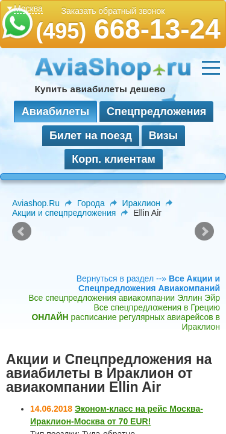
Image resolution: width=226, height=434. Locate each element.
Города (91, 203)
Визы (163, 136)
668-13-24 (128, 29)
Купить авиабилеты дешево (100, 89)
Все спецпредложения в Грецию (156, 307)
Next (204, 231)
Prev (21, 231)
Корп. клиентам (113, 159)
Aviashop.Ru (36, 203)
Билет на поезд (90, 136)
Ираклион (141, 203)
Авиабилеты (55, 111)
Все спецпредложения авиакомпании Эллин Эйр (124, 298)
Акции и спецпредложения (64, 213)
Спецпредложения (156, 111)
